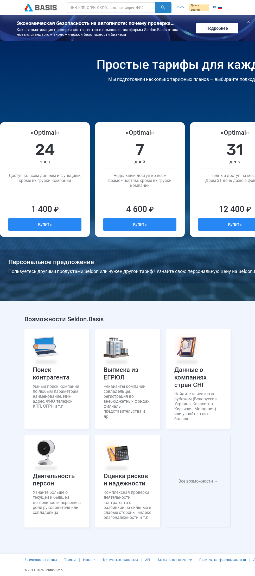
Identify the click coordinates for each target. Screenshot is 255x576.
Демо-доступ (195, 7)
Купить (45, 224)
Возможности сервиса (40, 560)
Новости (89, 560)
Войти (180, 7)
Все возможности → (198, 481)
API (147, 560)
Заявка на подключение (174, 560)
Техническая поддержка (120, 560)
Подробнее (217, 28)
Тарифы (70, 560)
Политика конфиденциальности (222, 560)
